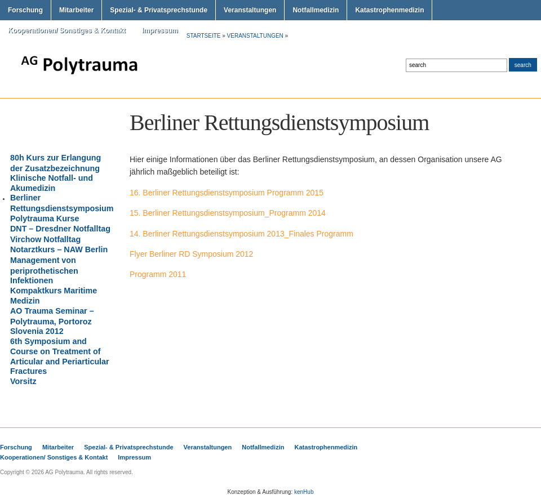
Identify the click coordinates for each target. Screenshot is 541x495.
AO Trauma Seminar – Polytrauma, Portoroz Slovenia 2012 (52, 321)
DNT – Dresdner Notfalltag (60, 228)
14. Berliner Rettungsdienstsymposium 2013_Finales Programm (241, 233)
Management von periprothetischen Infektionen (44, 270)
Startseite (204, 36)
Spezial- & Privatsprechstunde (158, 10)
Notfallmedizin (315, 10)
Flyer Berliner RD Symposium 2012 (191, 253)
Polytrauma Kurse (44, 218)
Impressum (160, 30)
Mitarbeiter (76, 10)
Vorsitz (23, 381)
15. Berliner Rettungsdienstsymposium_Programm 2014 (228, 212)
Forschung (25, 10)
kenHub (303, 492)
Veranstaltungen (250, 10)
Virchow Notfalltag (45, 239)
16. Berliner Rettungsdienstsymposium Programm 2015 (226, 192)
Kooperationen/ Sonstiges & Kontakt (67, 30)
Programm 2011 (158, 274)
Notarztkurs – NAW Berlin (59, 249)
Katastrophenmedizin (389, 10)
